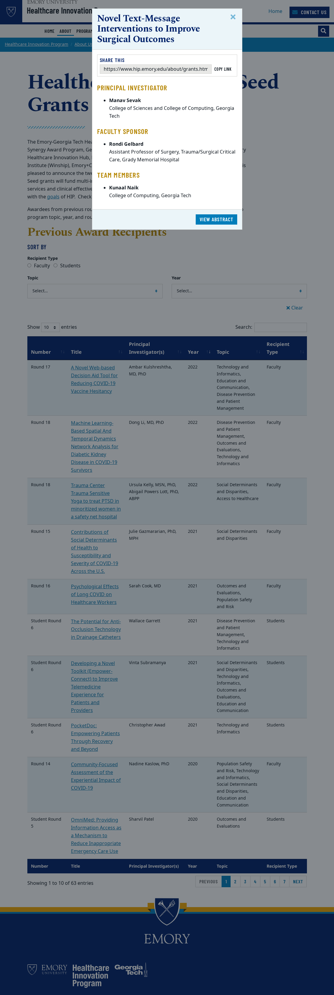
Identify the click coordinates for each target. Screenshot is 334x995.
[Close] (234, 17)
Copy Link (222, 69)
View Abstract (216, 219)
